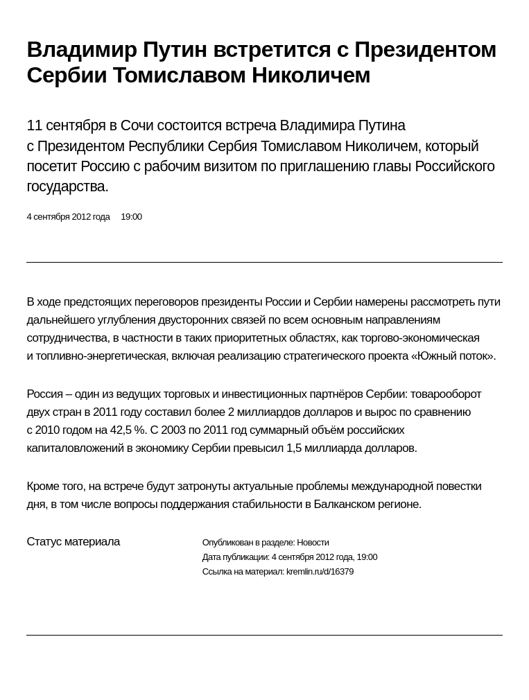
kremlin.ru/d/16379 (320, 571)
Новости (313, 542)
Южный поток (452, 355)
